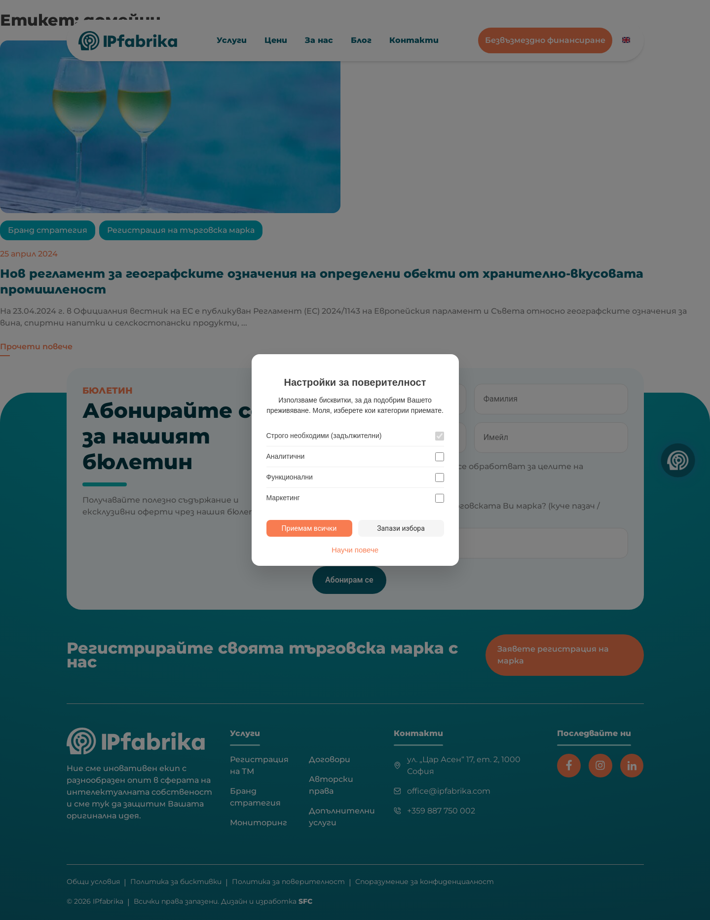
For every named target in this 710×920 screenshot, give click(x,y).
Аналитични (285, 456)
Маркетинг (283, 498)
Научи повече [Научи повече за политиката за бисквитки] (355, 549)
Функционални (289, 477)
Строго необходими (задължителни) (324, 436)
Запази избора (401, 528)
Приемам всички (309, 528)
